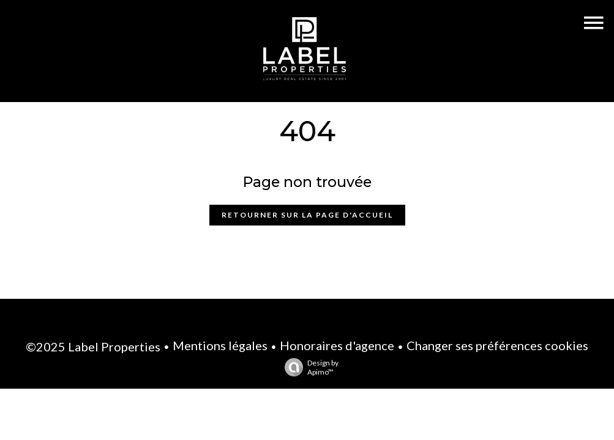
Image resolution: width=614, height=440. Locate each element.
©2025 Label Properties (93, 346)
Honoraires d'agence (337, 345)
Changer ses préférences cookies (497, 345)
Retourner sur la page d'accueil (307, 214)
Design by (309, 367)
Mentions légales (220, 345)
